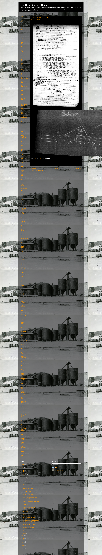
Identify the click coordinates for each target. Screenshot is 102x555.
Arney (22, 87)
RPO (22, 368)
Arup (22, 89)
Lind (21, 255)
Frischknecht (23, 194)
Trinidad (22, 411)
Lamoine (22, 246)
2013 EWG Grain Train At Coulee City (29, 521)
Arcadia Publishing (24, 86)
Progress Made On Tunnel (27, 498)
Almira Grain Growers (24, 78)
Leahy (22, 251)
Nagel (22, 298)
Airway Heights (23, 74)
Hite (21, 226)
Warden (22, 424)
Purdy (22, 336)
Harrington (22, 218)
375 (21, 41)
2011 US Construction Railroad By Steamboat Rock (31, 520)
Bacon (22, 91)
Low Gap (22, 259)
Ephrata (22, 179)
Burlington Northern (24, 117)
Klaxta (22, 239)
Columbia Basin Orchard (23, 136)
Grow (22, 212)
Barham (22, 95)
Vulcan (22, 420)
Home (56, 168)
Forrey (22, 191)
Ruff (21, 369)
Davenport (22, 154)
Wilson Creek (23, 448)
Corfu (22, 141)
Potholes (22, 332)
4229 (22, 51)
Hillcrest (22, 225)
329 (21, 35)
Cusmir (22, 149)
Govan (22, 203)
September (25, 478)
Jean (22, 234)
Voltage (22, 419)
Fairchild (22, 185)
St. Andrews (23, 397)
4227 (22, 50)
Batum (22, 99)
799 (21, 55)
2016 (23, 538)
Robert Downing (23, 357)
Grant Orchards (23, 208)
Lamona (22, 247)
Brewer (22, 112)
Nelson (22, 301)
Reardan (22, 345)
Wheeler (22, 443)
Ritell (22, 353)
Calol (22, 120)
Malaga (22, 263)
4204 (22, 47)
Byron (22, 118)
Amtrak (22, 81)
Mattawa (22, 269)
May (24, 484)
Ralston (22, 343)
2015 (23, 539)
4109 (22, 46)
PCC (22, 327)
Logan (22, 256)
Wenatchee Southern (24, 439)
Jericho (22, 235)
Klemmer (22, 241)
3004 (22, 30)
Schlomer (22, 374)
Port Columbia (23, 331)
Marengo (22, 267)
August (24, 480)
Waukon (22, 433)
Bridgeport (22, 113)
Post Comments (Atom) (39, 170)
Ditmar (22, 163)
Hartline (22, 220)
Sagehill (22, 370)
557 (21, 52)
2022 (23, 468)
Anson (22, 82)
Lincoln (22, 254)
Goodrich (22, 202)
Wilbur (22, 446)
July (23, 481)
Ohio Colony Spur (24, 315)
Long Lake (22, 258)
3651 (22, 39)
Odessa (22, 314)
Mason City (23, 268)
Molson (22, 284)
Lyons (22, 260)
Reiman (22, 348)
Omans (22, 318)
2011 (23, 545)
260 (21, 25)
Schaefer (22, 373)
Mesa (22, 276)
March (24, 530)
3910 (22, 43)
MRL (22, 297)
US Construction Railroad (23, 415)
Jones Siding (23, 237)
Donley (22, 166)
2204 (22, 21)
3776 (22, 42)
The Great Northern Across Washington (29, 508)
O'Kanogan (23, 311)
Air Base (22, 73)
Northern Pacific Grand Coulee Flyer (29, 507)
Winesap (22, 451)
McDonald (22, 272)
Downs (22, 171)
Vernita (22, 417)
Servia (22, 383)
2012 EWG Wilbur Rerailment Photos (29, 517)
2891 (22, 26)
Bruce (22, 114)
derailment (22, 162)
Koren (22, 242)
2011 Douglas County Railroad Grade (29, 527)
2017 (23, 536)
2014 (23, 541)
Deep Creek (23, 157)
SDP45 (57, 467)
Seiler (22, 380)
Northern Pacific (23, 309)
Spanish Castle (23, 392)
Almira (22, 77)
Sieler (22, 387)
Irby (21, 229)
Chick (22, 131)
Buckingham (23, 116)
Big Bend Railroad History (35, 4)
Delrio (22, 158)
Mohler (22, 281)
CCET (22, 125)
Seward (22, 384)
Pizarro (22, 330)
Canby (22, 121)
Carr (21, 122)
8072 (22, 56)
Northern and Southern (24, 307)
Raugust (22, 344)
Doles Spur (23, 165)
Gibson (22, 199)
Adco (22, 68)
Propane (22, 335)
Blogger (57, 552)
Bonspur (22, 109)
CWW (22, 153)
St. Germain (23, 398)
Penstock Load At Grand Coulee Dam (29, 500)
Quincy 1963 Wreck (24, 340)
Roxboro (22, 365)
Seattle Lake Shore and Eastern (24, 379)
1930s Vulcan (25, 505)
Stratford (22, 402)
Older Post (78, 168)
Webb (22, 435)
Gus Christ (22, 213)
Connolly (22, 140)
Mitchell (22, 280)
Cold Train (22, 132)
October (24, 477)
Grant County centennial (23, 206)
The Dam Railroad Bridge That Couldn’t (29, 494)
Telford (22, 406)
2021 (23, 470)
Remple (22, 349)
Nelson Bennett (23, 302)
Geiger (22, 198)
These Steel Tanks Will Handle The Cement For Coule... (32, 497)
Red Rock (22, 347)
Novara (22, 310)
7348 (22, 54)
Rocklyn (22, 362)
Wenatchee (23, 438)
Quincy (22, 339)
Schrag (22, 377)
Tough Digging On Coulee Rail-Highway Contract (31, 501)
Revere (22, 352)
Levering (22, 252)
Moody (22, 289)
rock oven (22, 361)
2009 (23, 548)
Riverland (22, 356)
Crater (22, 145)
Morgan (22, 290)
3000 (22, 29)
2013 (23, 542)
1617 (22, 16)
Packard (22, 322)
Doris (22, 167)
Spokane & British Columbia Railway (24, 394)
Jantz (22, 231)
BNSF (22, 108)
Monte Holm (23, 288)
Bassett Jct (23, 98)
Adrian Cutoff (23, 70)
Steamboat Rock (23, 401)
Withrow (22, 454)
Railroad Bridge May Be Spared (28, 488)
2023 (23, 467)
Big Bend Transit (23, 105)
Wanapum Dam (23, 423)
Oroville (22, 319)
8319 (22, 58)
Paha (22, 323)
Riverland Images (26, 514)
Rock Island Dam (24, 360)
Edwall (22, 174)
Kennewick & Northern (24, 238)
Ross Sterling (23, 364)
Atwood (22, 90)
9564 (22, 64)
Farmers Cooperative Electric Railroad (24, 189)
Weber (22, 437)
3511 (22, 37)
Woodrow (22, 455)
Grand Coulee (23, 204)
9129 (22, 63)
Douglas (22, 170)
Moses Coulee (23, 294)
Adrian (22, 69)
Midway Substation (24, 277)
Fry (21, 195)
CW (21, 150)
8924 (22, 60)
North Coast (23, 306)
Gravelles (22, 209)
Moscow (22, 293)
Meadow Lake (23, 273)
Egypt (22, 175)
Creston (22, 146)
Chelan (22, 130)
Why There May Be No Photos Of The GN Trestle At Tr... (32, 495)
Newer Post (33, 168)
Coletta (22, 134)
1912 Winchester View (26, 511)
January (24, 533)
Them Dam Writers (24, 407)
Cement (22, 126)
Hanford (22, 216)
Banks (22, 94)
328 (21, 34)
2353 (22, 22)
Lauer (22, 250)
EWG (22, 184)
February (24, 532)
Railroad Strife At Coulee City (27, 491)
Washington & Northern (25, 425)
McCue (22, 271)
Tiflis (21, 409)
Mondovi (22, 285)
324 (21, 33)
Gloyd (22, 200)
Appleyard (22, 85)
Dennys (22, 159)
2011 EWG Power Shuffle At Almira (28, 518)
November (25, 475)
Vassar (22, 416)
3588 (22, 38)
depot (22, 161)
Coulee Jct (22, 144)
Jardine (22, 233)
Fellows (22, 190)
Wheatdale (22, 442)
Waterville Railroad (24, 431)
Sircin (22, 388)
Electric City (23, 178)
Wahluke (22, 421)
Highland (22, 222)
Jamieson (22, 230)
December (25, 474)
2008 (23, 549)
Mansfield (22, 264)
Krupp (22, 243)
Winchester (23, 450)
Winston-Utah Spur (24, 452)
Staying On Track (25, 504)
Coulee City (23, 142)
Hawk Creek (23, 221)
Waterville (22, 430)
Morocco (22, 292)
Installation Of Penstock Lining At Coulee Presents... (31, 510)
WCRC (22, 434)
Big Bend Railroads (24, 104)
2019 (23, 473)
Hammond (22, 214)
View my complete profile (59, 470)
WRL (22, 456)
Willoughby (23, 447)
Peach (22, 328)
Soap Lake (22, 391)
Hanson (22, 217)
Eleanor (22, 176)
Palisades (22, 324)
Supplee (22, 403)
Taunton (22, 405)
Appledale (22, 83)
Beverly (22, 100)
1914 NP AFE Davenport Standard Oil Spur (30, 487)
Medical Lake (23, 275)
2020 (23, 471)
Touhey (22, 410)
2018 (23, 535)
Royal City (22, 366)
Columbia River (23, 137)
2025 (23, 464)
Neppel (22, 305)
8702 (22, 59)
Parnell (22, 326)
